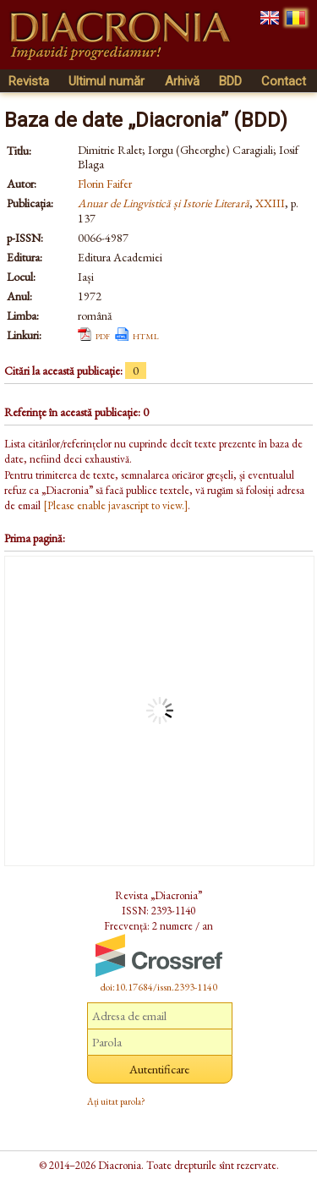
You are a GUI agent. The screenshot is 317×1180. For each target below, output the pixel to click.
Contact (283, 81)
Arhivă (182, 81)
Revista (28, 81)
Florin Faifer (105, 183)
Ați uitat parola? (116, 1101)
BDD (230, 81)
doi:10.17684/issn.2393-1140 (159, 987)
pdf (103, 335)
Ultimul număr (106, 81)
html (146, 335)
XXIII (270, 203)
